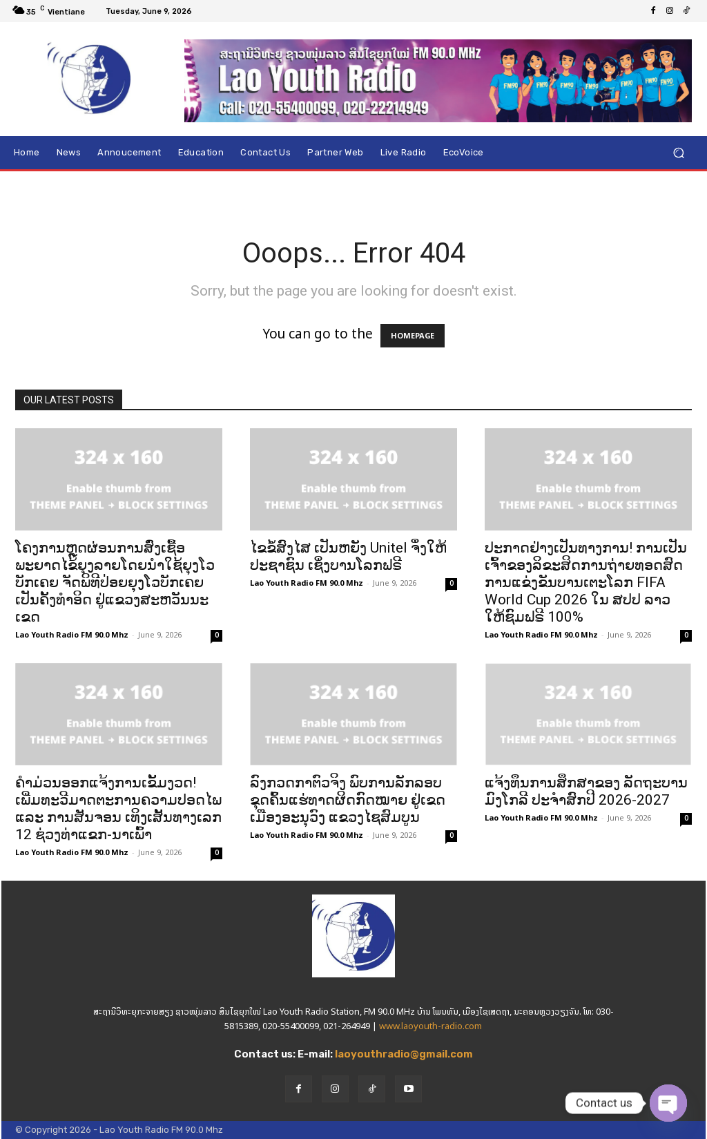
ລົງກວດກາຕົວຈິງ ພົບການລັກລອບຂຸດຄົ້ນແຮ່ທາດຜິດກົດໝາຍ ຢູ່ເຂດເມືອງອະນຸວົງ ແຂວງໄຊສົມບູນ (347, 799)
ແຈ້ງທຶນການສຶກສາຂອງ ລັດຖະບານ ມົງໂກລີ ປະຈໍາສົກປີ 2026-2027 (586, 791)
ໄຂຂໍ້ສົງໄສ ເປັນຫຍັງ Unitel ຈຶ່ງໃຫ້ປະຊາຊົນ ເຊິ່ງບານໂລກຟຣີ (348, 556)
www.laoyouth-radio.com (430, 1026)
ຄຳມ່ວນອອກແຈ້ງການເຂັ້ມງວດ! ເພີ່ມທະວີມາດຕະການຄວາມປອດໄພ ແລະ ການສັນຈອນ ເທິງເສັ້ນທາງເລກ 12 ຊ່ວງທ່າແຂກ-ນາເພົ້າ (118, 808)
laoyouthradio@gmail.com (404, 1054)
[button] (678, 152)
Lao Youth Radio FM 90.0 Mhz (71, 635)
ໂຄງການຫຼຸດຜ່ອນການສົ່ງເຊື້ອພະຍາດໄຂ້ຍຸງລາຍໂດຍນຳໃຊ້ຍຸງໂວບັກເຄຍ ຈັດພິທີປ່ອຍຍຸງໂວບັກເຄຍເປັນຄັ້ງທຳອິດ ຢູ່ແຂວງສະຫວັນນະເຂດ (115, 582)
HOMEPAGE (412, 335)
